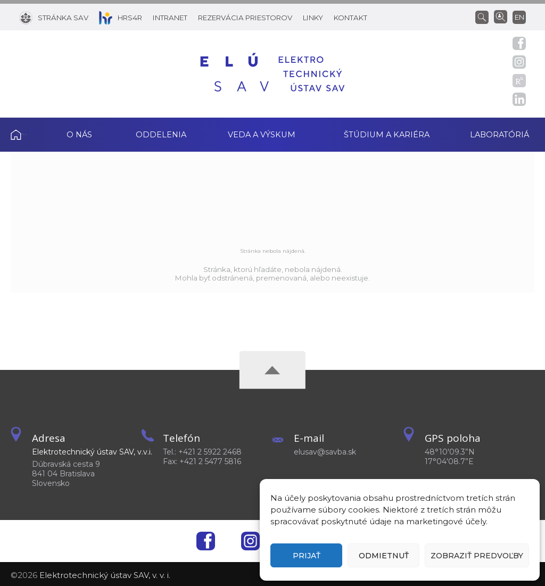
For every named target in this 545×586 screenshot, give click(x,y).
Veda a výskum (261, 133)
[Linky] (313, 17)
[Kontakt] (350, 17)
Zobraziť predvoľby (477, 555)
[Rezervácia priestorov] (245, 17)
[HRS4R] (120, 17)
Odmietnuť (384, 555)
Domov (27, 134)
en (519, 17)
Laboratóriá (505, 133)
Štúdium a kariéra (386, 133)
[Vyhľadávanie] (484, 16)
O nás (79, 133)
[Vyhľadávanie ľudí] (500, 16)
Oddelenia (161, 133)
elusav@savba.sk (325, 450)
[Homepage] (272, 74)
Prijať (306, 555)
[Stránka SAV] (53, 17)
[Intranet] (170, 17)
